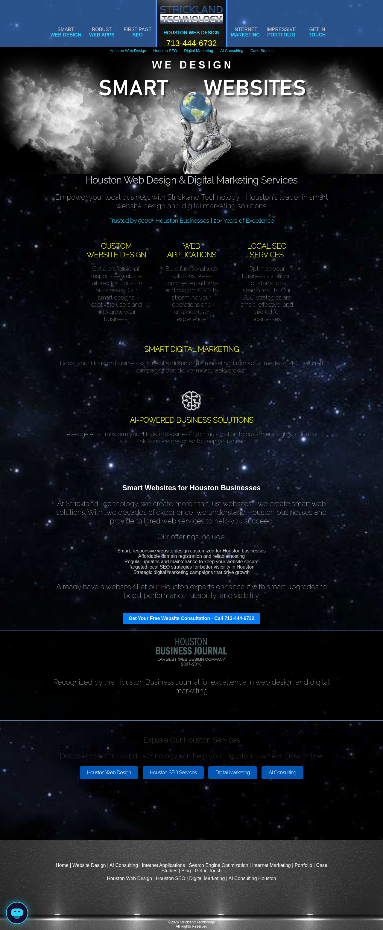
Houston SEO (165, 50)
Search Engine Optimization (218, 865)
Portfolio (303, 865)
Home (62, 865)
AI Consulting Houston (252, 878)
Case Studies (261, 50)
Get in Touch (208, 870)
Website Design (89, 865)
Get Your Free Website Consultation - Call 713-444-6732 (191, 618)
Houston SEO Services (173, 772)
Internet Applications (163, 865)
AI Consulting (231, 50)
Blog (186, 870)
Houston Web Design (128, 50)
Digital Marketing (198, 50)
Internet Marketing (271, 865)
